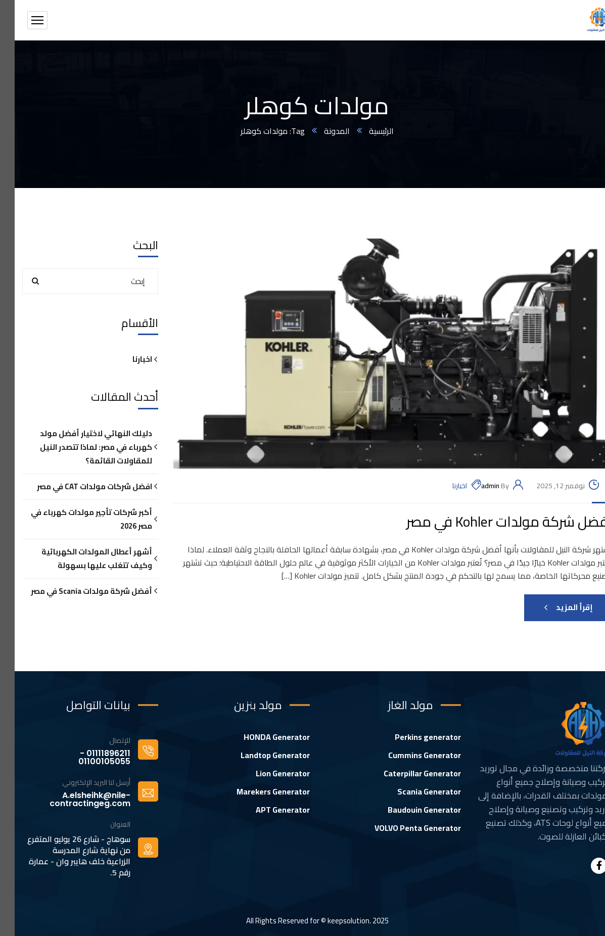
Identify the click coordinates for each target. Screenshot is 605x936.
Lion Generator (268, 773)
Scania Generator (414, 791)
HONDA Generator (262, 736)
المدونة (322, 130)
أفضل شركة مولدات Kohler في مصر (494, 522)
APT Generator (268, 809)
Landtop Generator (260, 755)
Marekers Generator (258, 791)
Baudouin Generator (409, 809)
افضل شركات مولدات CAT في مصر (79, 486)
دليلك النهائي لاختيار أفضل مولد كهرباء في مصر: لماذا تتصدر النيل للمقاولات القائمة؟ (81, 447)
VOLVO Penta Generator (403, 827)
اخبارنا (445, 486)
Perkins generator (413, 736)
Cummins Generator (410, 755)
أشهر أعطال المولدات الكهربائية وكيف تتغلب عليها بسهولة (82, 558)
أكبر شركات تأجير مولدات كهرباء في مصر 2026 (76, 519)
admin (476, 486)
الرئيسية (366, 130)
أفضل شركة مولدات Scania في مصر (76, 591)
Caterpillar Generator (407, 773)
